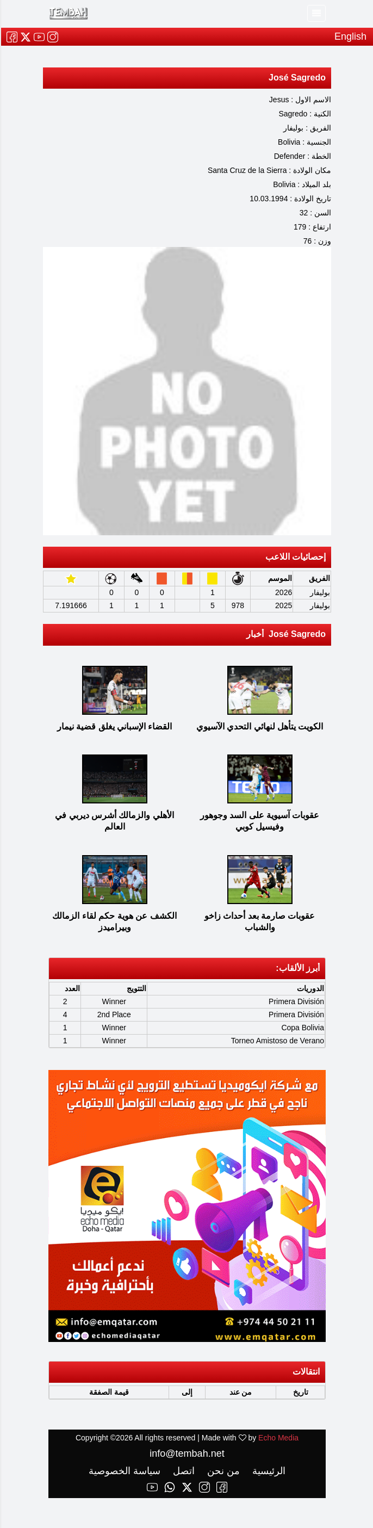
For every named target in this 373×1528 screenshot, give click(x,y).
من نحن (221, 1470)
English (350, 36)
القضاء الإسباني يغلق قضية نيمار (114, 726)
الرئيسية (267, 1470)
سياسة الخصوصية (124, 1470)
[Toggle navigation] (316, 13)
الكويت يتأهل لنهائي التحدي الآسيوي (259, 726)
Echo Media (278, 1437)
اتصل (182, 1470)
